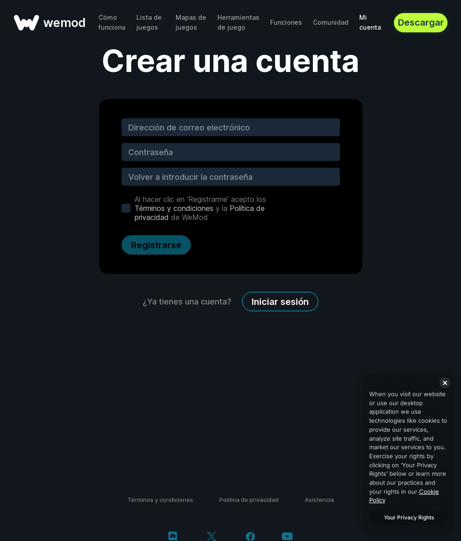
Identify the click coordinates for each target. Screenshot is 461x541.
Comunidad (330, 22)
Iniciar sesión (280, 301)
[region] (409, 454)
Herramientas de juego (238, 22)
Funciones (286, 22)
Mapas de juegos (191, 22)
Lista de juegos (149, 22)
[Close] (444, 382)
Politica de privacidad (249, 499)
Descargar (421, 22)
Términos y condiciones (174, 208)
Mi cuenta (370, 22)
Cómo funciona (112, 22)
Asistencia (319, 499)
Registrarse (156, 245)
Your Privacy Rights (409, 517)
